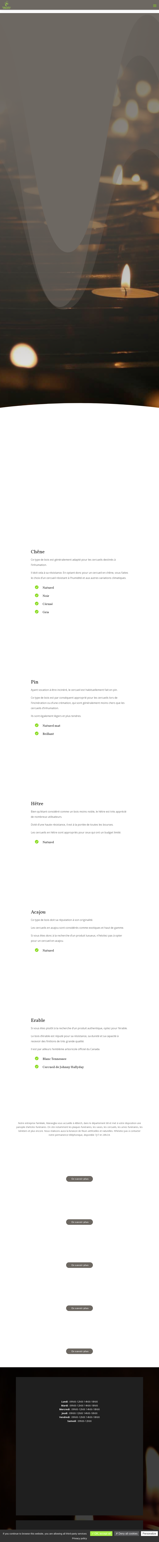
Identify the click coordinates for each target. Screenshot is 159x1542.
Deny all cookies (127, 1533)
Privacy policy (79, 1538)
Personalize (149, 1533)
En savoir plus (80, 1179)
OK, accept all (101, 1533)
